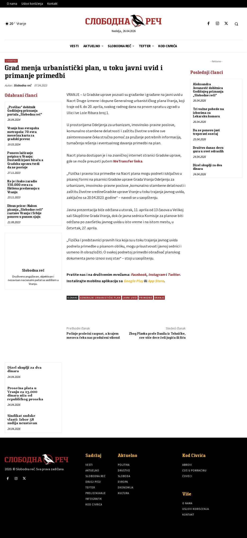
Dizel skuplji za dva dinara (24, 369)
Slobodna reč (22, 85)
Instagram (156, 274)
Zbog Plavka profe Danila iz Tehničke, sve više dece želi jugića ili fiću (157, 335)
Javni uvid (130, 297)
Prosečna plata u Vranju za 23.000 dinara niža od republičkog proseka (25, 393)
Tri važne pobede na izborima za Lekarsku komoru (208, 112)
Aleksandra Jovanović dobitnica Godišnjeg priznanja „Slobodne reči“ (208, 89)
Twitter (174, 274)
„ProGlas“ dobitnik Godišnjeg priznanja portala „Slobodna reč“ (24, 110)
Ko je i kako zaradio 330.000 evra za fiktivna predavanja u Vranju (23, 186)
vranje (159, 297)
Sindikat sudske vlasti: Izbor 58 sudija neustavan (22, 419)
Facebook (138, 274)
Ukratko (11, 61)
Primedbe (145, 297)
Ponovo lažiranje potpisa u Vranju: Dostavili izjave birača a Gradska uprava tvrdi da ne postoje (25, 160)
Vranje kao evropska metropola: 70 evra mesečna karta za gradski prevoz (23, 133)
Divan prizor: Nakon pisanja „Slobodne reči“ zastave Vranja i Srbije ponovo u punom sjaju (25, 211)
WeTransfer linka (127, 161)
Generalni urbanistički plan (100, 297)
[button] (236, 24)
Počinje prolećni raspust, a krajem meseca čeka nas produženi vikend (93, 335)
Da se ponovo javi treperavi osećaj (206, 131)
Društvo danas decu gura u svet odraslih (208, 149)
